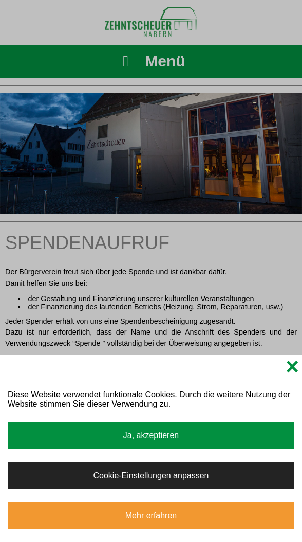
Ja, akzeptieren (151, 435)
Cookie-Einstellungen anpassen (151, 475)
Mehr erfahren (151, 515)
